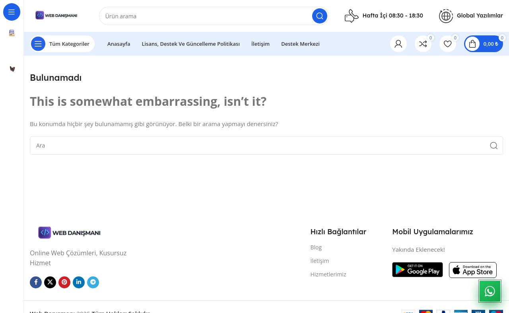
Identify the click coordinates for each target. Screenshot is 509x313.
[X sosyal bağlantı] (50, 282)
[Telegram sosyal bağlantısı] (93, 282)
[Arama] (214, 16)
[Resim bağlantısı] (69, 233)
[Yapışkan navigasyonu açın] (62, 44)
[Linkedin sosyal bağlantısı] (79, 282)
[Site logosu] (56, 15)
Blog (316, 247)
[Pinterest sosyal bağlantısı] (64, 282)
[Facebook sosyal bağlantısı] (36, 282)
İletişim (320, 260)
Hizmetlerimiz (328, 274)
